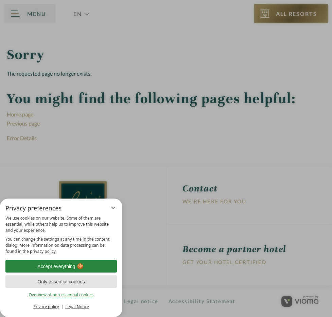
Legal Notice (77, 307)
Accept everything (61, 266)
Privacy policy (46, 307)
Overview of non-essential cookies (61, 295)
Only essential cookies (61, 281)
